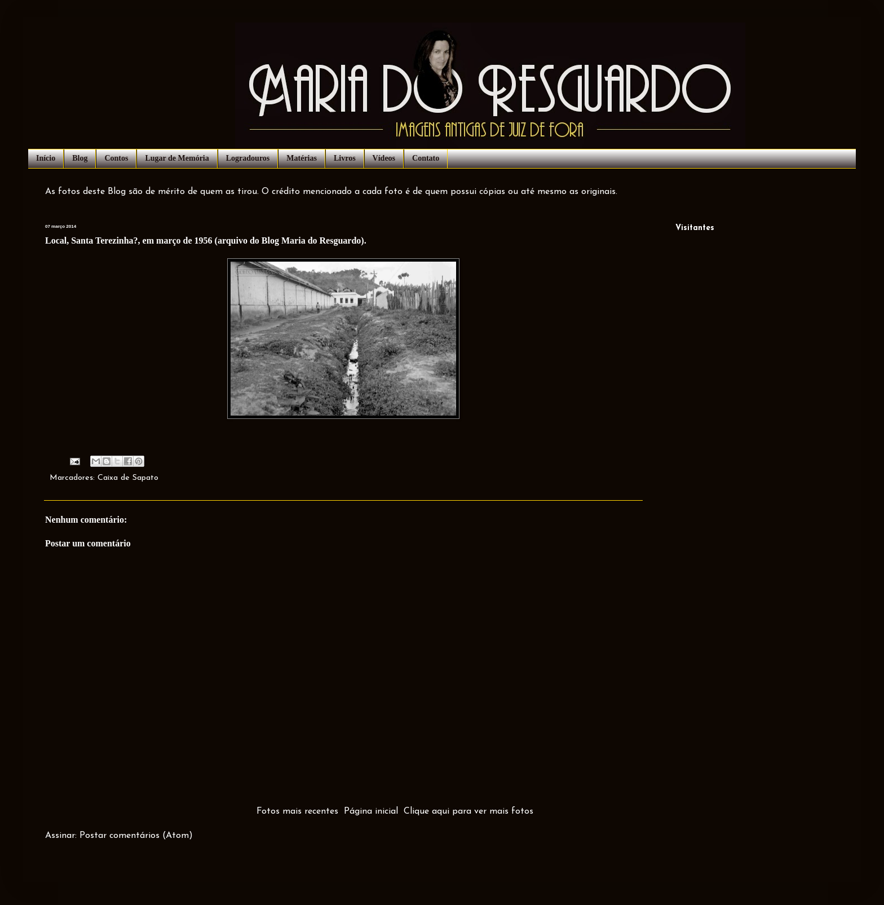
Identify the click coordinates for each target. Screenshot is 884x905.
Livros (345, 158)
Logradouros (248, 158)
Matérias (301, 158)
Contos (116, 158)
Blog (79, 158)
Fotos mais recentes (297, 811)
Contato (425, 158)
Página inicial (371, 811)
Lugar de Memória (177, 158)
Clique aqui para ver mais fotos (468, 811)
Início (45, 158)
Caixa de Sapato (128, 478)
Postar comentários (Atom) (136, 835)
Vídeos (384, 158)
